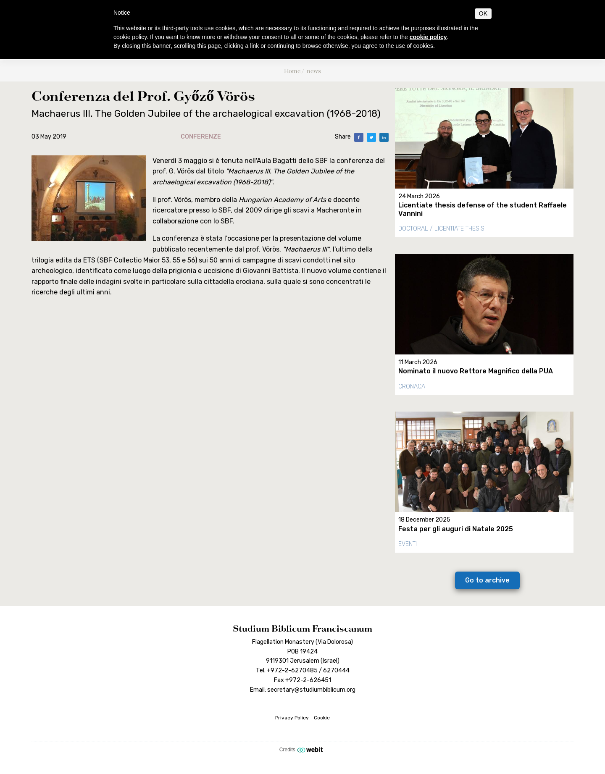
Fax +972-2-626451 (302, 680)
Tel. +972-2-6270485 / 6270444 (303, 670)
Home (292, 70)
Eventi (407, 544)
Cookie (322, 718)
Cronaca (411, 386)
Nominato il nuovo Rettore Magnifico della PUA (475, 371)
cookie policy (428, 37)
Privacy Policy (292, 718)
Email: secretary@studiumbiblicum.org (302, 689)
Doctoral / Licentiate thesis (441, 228)
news (314, 70)
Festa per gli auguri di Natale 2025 (455, 529)
